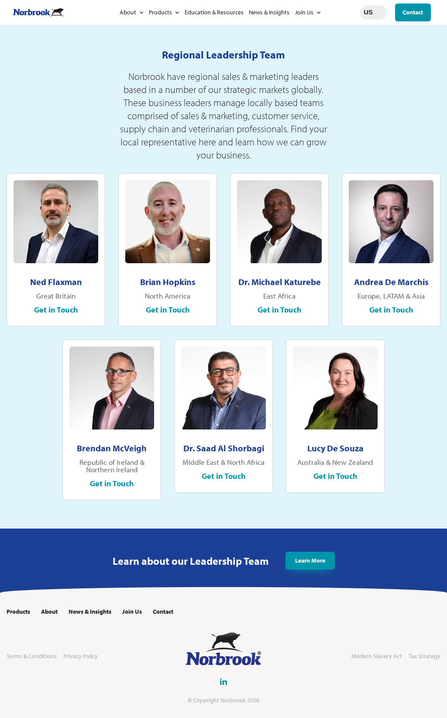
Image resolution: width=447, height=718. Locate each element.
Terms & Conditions (32, 656)
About (128, 12)
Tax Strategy (424, 656)
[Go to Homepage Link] (39, 12)
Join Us (304, 12)
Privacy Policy (80, 656)
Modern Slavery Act (376, 656)
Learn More (310, 563)
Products (160, 12)
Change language (380, 12)
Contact (412, 12)
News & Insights (269, 12)
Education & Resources (214, 12)
